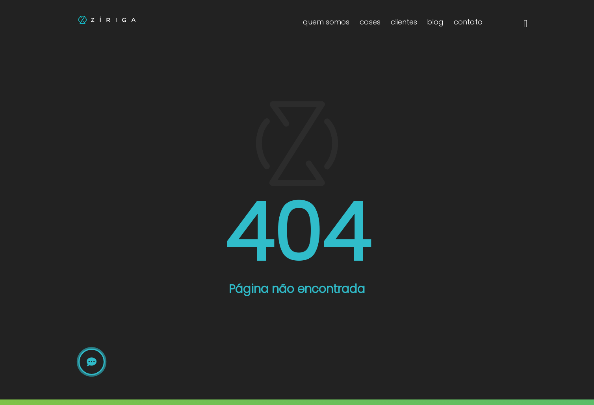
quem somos (326, 22)
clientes (404, 22)
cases (370, 22)
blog (435, 22)
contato (468, 22)
